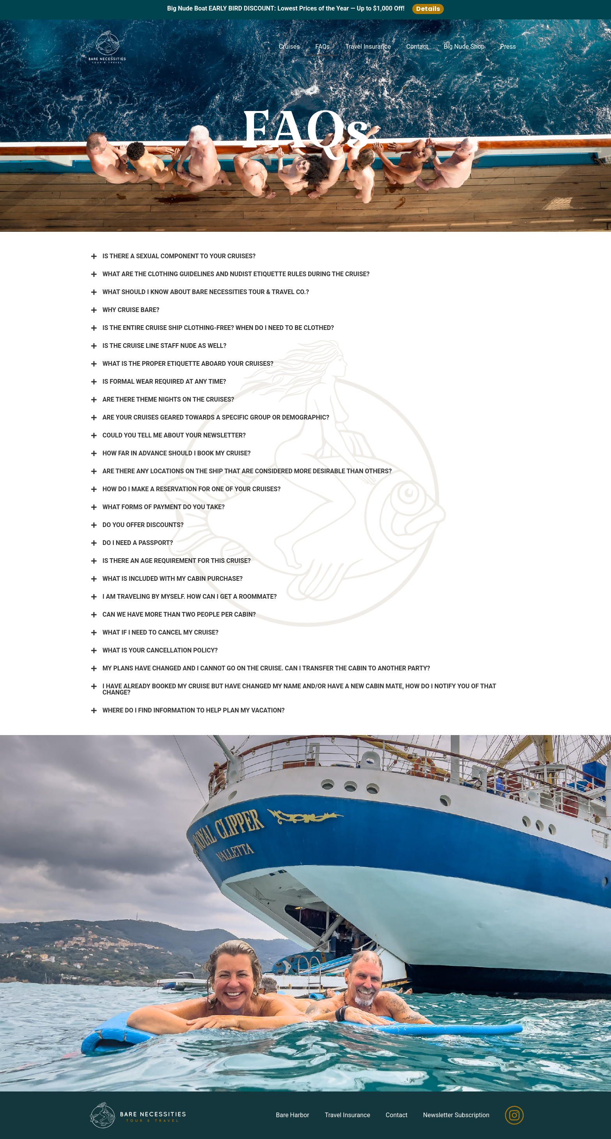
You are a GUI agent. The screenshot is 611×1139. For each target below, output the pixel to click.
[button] (305, 256)
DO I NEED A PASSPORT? (137, 543)
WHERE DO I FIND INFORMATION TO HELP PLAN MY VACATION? (193, 710)
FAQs (322, 46)
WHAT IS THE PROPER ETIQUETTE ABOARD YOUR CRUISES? (188, 363)
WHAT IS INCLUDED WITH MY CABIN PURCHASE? (172, 578)
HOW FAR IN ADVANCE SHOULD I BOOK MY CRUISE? (176, 453)
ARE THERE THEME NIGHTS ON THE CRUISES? (168, 399)
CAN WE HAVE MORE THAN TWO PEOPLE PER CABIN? (179, 614)
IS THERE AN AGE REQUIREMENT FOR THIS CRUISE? (176, 560)
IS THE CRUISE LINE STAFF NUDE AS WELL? (164, 345)
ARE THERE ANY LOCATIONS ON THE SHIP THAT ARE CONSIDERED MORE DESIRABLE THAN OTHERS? (247, 471)
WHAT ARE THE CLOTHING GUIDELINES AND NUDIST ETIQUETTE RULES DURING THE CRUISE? (236, 274)
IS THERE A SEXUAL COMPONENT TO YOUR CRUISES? (179, 256)
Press (508, 46)
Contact (417, 46)
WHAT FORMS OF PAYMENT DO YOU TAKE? (163, 507)
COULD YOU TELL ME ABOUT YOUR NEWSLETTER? (174, 435)
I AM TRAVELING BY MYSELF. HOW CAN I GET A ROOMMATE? (189, 596)
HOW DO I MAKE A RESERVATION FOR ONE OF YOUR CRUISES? (191, 489)
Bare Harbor (292, 1115)
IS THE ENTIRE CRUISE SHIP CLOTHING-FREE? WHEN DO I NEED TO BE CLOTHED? (218, 327)
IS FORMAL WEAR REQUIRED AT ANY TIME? (164, 381)
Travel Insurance (367, 46)
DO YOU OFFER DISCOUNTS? (143, 525)
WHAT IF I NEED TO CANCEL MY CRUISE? (160, 632)
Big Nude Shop (464, 46)
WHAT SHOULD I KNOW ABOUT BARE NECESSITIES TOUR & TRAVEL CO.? (205, 292)
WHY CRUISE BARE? (130, 310)
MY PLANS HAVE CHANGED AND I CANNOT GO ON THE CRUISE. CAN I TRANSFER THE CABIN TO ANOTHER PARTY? (266, 668)
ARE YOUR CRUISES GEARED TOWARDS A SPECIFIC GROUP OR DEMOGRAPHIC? (215, 417)
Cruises (289, 46)
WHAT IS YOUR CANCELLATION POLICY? (160, 650)
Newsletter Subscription (456, 1115)
